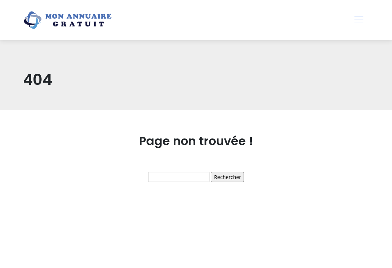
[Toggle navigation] (358, 20)
